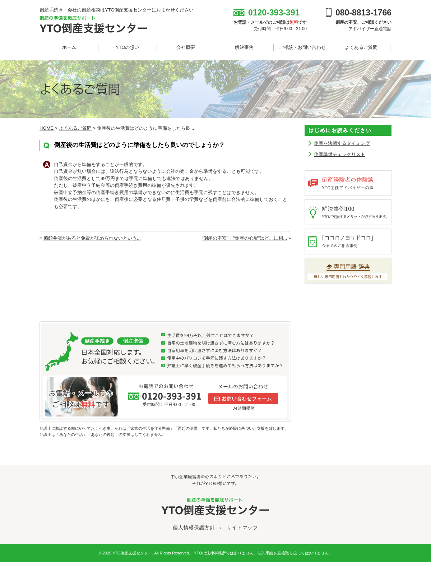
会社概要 (185, 47)
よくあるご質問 (361, 47)
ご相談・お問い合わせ (302, 47)
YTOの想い (127, 47)
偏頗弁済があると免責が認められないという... (92, 238)
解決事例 (244, 47)
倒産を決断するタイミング (342, 143)
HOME (47, 128)
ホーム (69, 47)
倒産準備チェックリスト (339, 154)
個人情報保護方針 (194, 527)
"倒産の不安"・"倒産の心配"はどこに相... (244, 238)
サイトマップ (242, 527)
